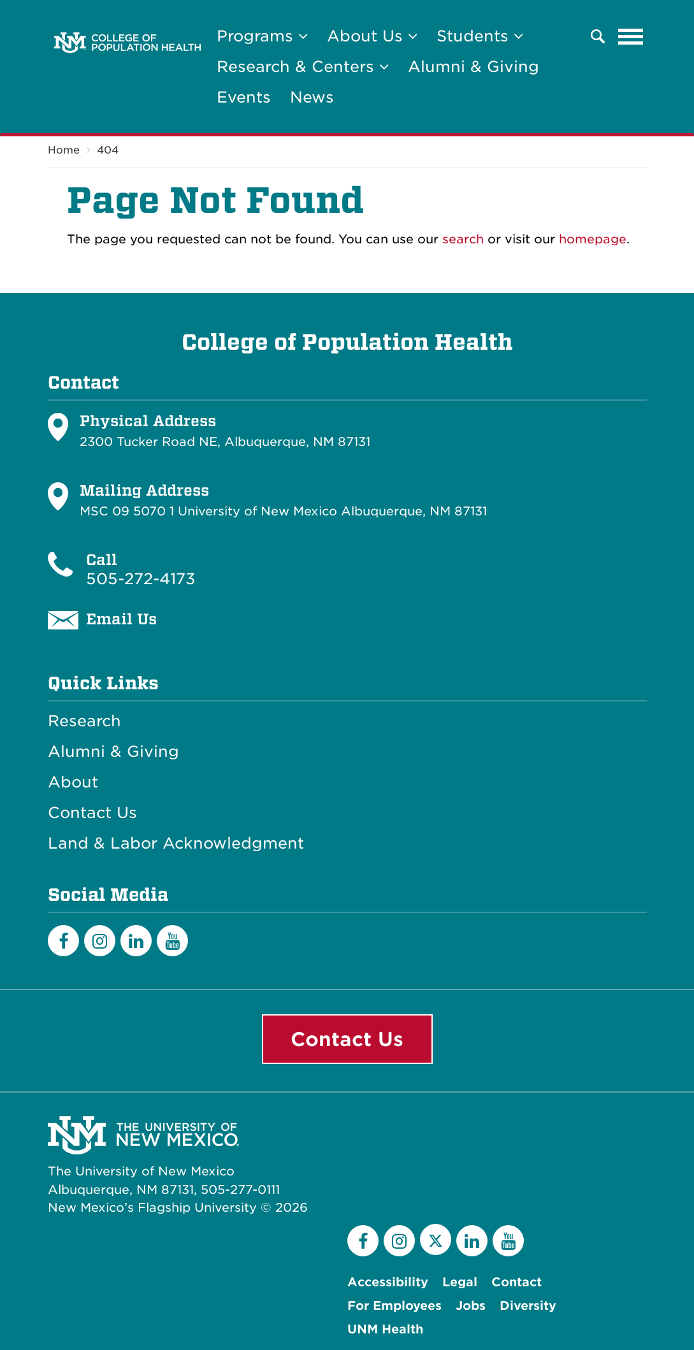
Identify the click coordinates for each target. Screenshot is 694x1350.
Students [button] (480, 36)
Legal (459, 1282)
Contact (516, 1282)
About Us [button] (372, 36)
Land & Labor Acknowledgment (176, 843)
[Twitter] (435, 1239)
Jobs (471, 1305)
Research (84, 721)
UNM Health (385, 1329)
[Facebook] (63, 940)
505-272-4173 (141, 579)
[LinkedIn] (136, 940)
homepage (592, 239)
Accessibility (387, 1282)
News (312, 97)
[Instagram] (99, 940)
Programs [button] (262, 36)
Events (244, 97)
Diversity (528, 1305)
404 (108, 150)
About (73, 782)
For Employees (394, 1305)
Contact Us (92, 813)
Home (64, 150)
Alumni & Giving (473, 66)
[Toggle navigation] (631, 36)
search (463, 239)
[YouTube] (172, 940)
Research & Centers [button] (303, 66)
